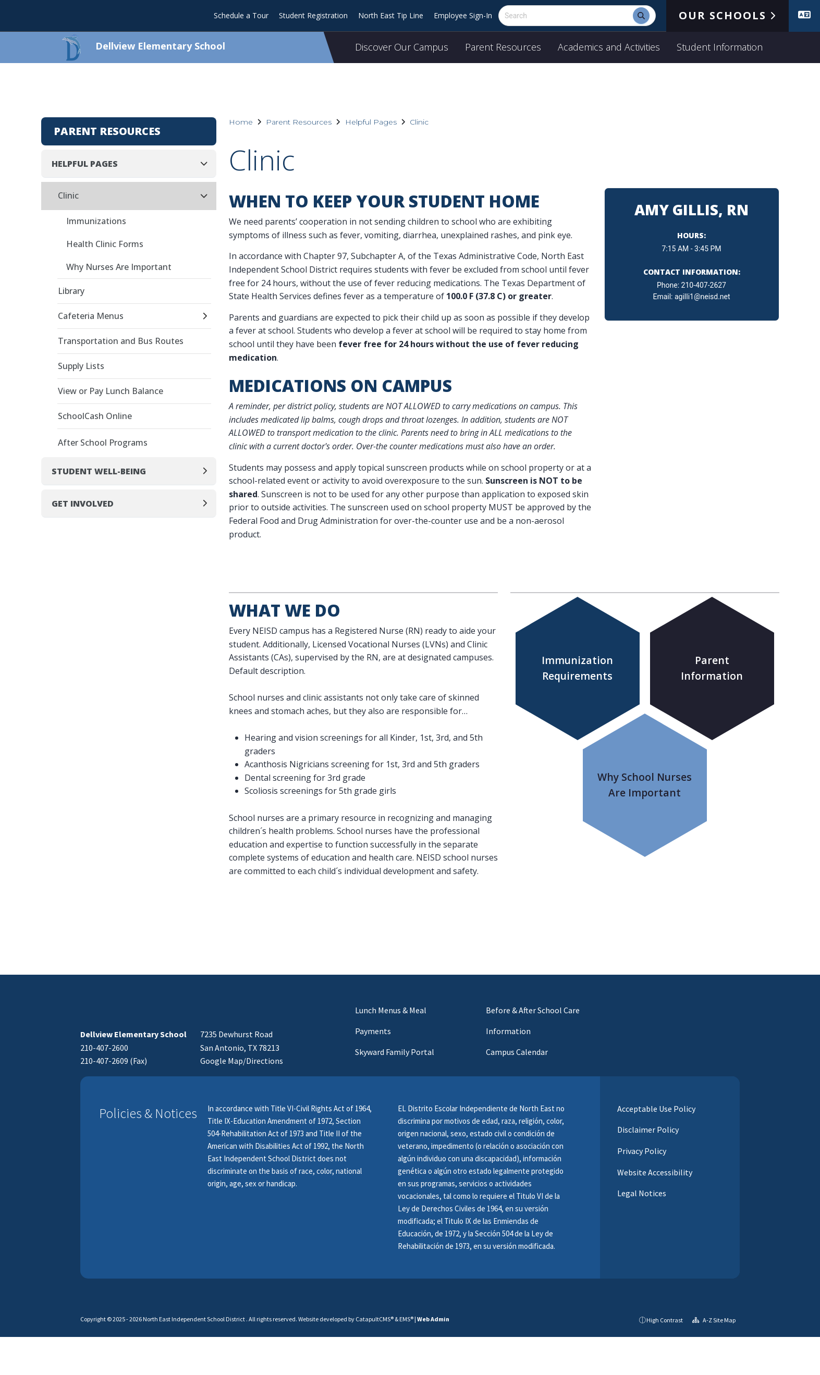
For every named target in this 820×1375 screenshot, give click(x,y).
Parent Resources (503, 47)
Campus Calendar (517, 1052)
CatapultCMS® (375, 1319)
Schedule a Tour (241, 15)
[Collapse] (207, 163)
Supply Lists (81, 366)
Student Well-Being (99, 471)
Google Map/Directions (241, 1060)
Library (71, 291)
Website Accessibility (654, 1172)
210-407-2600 (104, 1047)
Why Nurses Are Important (119, 267)
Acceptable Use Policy (655, 1108)
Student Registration (313, 15)
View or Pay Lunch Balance (110, 391)
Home (241, 122)
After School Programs (103, 442)
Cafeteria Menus (91, 316)
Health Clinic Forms (104, 244)
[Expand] (207, 316)
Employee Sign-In (463, 15)
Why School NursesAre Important (644, 784)
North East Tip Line (390, 15)
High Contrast (664, 1320)
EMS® (406, 1319)
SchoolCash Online (95, 416)
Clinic (419, 122)
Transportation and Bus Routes (120, 341)
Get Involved (83, 503)
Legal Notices (641, 1193)
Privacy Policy (641, 1151)
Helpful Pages (371, 122)
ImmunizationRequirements (577, 668)
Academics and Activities (609, 47)
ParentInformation (712, 668)
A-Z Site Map (714, 1320)
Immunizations (96, 221)
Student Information (720, 47)
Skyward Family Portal (394, 1052)
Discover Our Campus (401, 47)
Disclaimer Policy (647, 1129)
